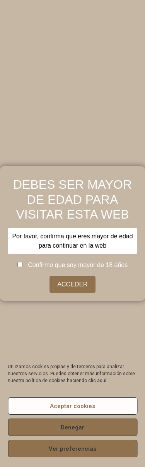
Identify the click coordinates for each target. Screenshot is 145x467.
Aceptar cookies (72, 406)
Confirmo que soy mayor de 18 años (72, 265)
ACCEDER (72, 284)
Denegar (72, 427)
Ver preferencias (72, 448)
